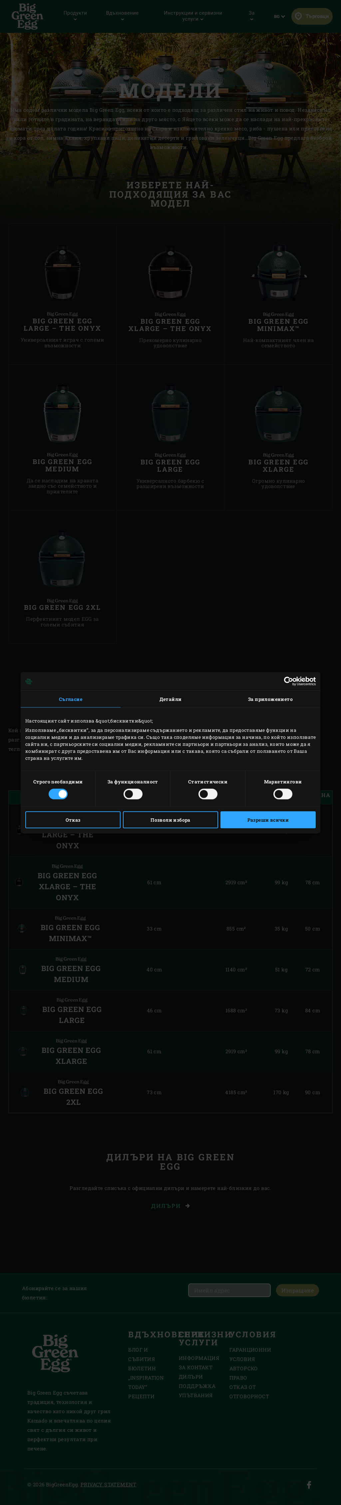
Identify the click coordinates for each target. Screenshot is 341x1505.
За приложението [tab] (270, 699)
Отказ (73, 819)
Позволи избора (170, 819)
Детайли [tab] (171, 699)
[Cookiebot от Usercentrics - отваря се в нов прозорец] (286, 681)
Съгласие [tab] (70, 699)
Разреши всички (268, 819)
